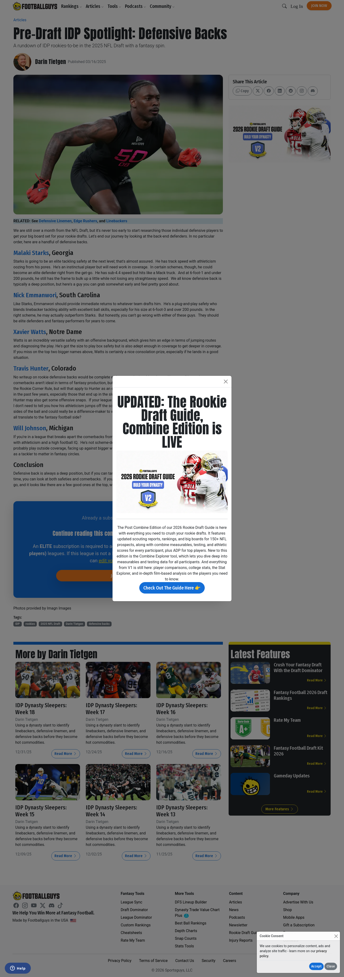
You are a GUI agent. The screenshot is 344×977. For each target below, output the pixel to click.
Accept (316, 966)
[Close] (336, 936)
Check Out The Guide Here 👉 (172, 588)
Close (331, 966)
